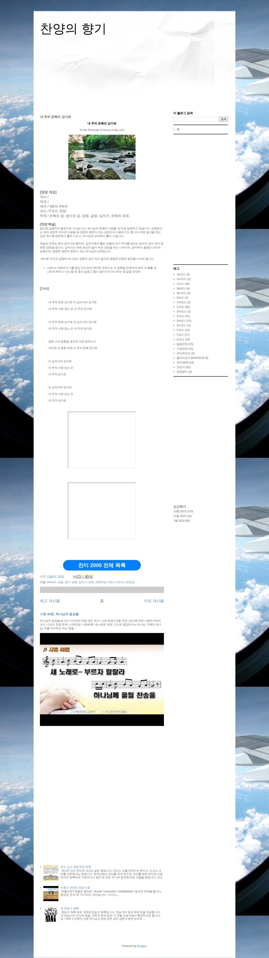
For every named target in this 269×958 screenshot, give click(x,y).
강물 (60, 582)
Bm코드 (181, 293)
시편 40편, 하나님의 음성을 (59, 614)
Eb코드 (181, 320)
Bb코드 (181, 288)
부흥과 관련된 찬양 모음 (75, 887)
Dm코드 (181, 311)
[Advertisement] (134, 74)
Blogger (141, 946)
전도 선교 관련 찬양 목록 (76, 866)
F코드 (111, 582)
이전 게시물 (154, 601)
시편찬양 (182, 348)
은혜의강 (100, 582)
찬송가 (181, 367)
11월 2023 (179, 516)
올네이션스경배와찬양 (190, 357)
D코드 (180, 316)
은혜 (91, 582)
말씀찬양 (182, 344)
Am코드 (181, 279)
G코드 (180, 339)
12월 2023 (179, 511)
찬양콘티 (182, 371)
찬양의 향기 (73, 29)
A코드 (180, 283)
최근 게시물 (50, 601)
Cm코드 (181, 302)
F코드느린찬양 (125, 582)
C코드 (180, 306)
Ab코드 (181, 274)
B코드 (180, 297)
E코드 (180, 330)
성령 (74, 582)
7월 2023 (179, 520)
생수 (67, 582)
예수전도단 (183, 353)
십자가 (83, 582)
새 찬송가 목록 (69, 908)
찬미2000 (182, 362)
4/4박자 (51, 582)
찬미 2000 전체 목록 (102, 565)
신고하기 (179, 506)
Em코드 (181, 325)
